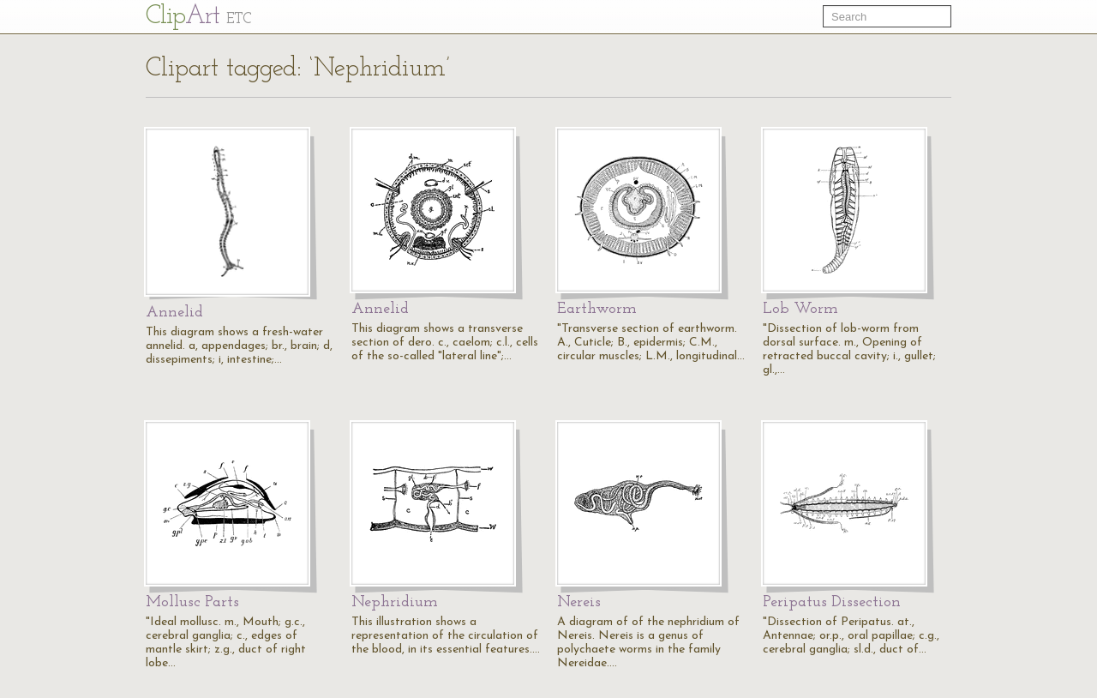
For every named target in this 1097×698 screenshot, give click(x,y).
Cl (198, 16)
